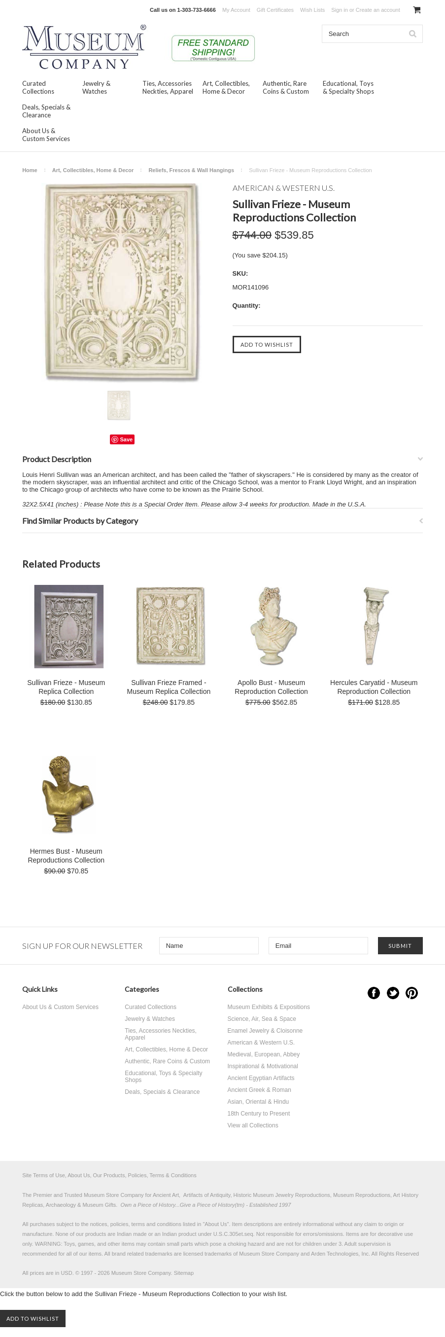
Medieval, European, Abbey (264, 1054)
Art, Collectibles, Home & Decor (226, 87)
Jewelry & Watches (96, 87)
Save (126, 439)
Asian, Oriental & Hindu (258, 1101)
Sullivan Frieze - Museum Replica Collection (66, 687)
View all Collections (253, 1125)
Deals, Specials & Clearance (46, 111)
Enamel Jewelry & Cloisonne (265, 1030)
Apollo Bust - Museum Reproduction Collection (271, 687)
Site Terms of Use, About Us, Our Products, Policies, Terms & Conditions (109, 1175)
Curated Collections (38, 87)
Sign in (339, 10)
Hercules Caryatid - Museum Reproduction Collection (373, 687)
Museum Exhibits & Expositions (269, 1007)
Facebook (374, 993)
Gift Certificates (275, 10)
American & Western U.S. (261, 1042)
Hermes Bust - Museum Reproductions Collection (66, 855)
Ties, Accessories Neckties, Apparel (167, 87)
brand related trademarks (142, 1254)
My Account (236, 10)
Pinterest (412, 993)
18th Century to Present (259, 1113)
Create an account (378, 10)
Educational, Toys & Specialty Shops (348, 87)
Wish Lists (312, 10)
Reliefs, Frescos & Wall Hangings (191, 170)
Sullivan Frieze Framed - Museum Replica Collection (169, 687)
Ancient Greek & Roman (259, 1089)
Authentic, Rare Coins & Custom (286, 87)
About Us (216, 1224)
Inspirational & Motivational (263, 1066)
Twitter (393, 993)
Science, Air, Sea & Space (262, 1018)
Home (29, 170)
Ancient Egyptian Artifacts (261, 1078)
